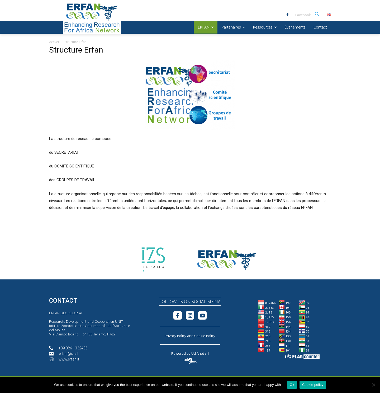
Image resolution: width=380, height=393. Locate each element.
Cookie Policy (204, 335)
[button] (317, 14)
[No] (373, 384)
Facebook (303, 15)
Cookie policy (313, 385)
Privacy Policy (175, 335)
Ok (292, 385)
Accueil (54, 42)
